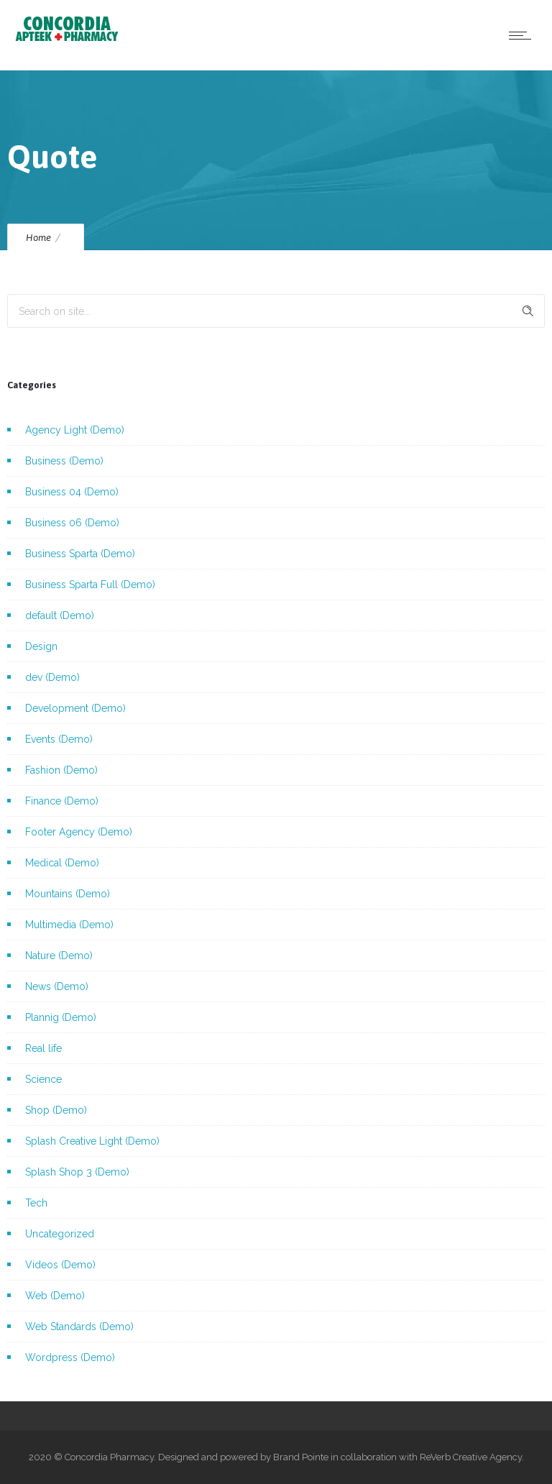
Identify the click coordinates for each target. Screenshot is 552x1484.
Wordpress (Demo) (70, 1357)
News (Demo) (56, 986)
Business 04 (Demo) (72, 492)
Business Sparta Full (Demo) (90, 584)
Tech (36, 1203)
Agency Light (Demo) (74, 430)
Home (38, 237)
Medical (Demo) (62, 863)
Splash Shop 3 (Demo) (77, 1172)
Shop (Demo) (56, 1110)
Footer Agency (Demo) (78, 832)
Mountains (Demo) (67, 893)
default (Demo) (59, 615)
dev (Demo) (52, 677)
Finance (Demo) (61, 801)
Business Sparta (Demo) (80, 553)
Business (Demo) (64, 461)
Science (43, 1079)
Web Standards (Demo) (79, 1326)
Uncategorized (59, 1234)
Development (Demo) (75, 708)
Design (41, 646)
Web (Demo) (55, 1295)
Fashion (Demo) (61, 770)
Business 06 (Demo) (72, 522)
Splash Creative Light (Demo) (92, 1141)
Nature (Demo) (59, 955)
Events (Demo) (59, 739)
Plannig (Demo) (60, 1017)
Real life (43, 1048)
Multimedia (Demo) (69, 924)
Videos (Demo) (60, 1264)
